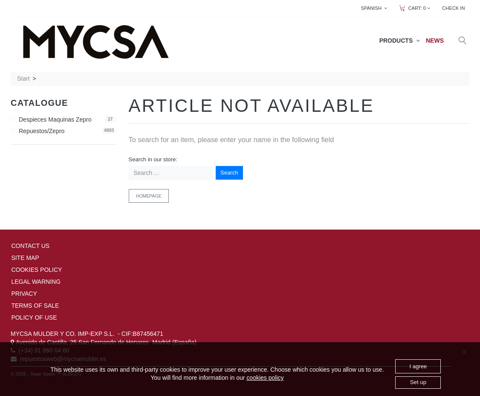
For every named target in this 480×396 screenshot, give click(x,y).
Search (229, 172)
